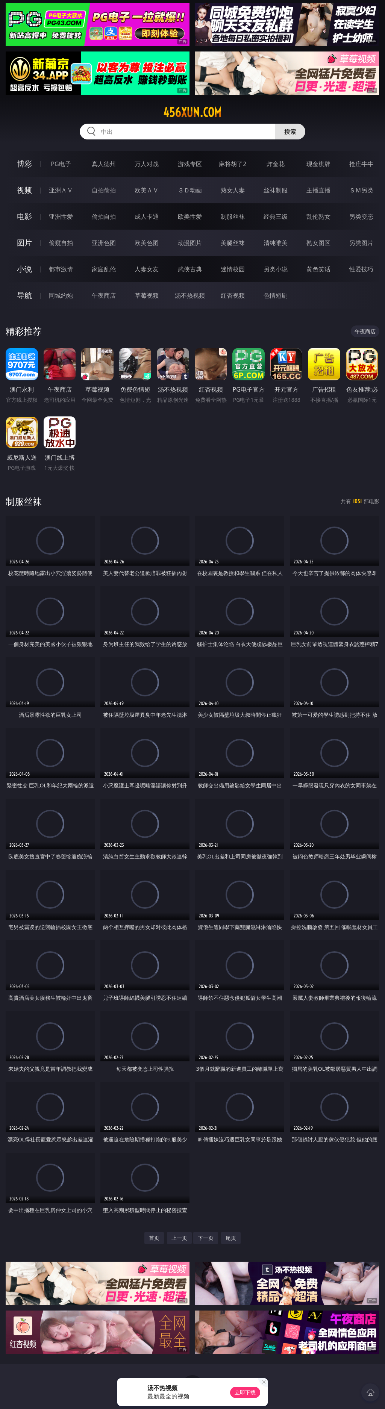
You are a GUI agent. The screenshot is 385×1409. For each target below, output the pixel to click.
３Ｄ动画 (190, 190)
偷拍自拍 (104, 216)
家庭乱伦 (104, 269)
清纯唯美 (276, 243)
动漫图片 (190, 243)
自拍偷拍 (104, 190)
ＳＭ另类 (361, 190)
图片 (24, 243)
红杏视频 (233, 295)
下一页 (206, 1237)
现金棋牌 (318, 164)
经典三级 (276, 216)
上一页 (179, 1237)
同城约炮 (61, 295)
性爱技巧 (361, 269)
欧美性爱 (190, 216)
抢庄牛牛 (361, 164)
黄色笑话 (318, 269)
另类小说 (276, 269)
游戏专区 (190, 164)
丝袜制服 (276, 190)
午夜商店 (104, 295)
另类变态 (361, 216)
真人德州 (104, 164)
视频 (24, 190)
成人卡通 (147, 216)
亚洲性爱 (61, 216)
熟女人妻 (233, 190)
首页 (154, 1237)
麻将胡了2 (232, 164)
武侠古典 (190, 269)
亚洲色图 (104, 243)
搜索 (290, 131)
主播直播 (318, 190)
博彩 (24, 164)
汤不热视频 (190, 295)
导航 (24, 295)
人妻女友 (147, 269)
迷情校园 (233, 269)
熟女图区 (318, 243)
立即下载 (245, 1392)
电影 (24, 216)
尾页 (231, 1237)
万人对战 (147, 164)
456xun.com (192, 112)
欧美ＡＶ (147, 190)
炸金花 (276, 164)
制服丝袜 (233, 216)
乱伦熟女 (318, 216)
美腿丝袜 (233, 243)
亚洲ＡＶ (61, 190)
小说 (24, 269)
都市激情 (61, 269)
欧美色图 (147, 243)
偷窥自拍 (61, 243)
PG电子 (61, 164)
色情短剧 (276, 295)
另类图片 (361, 243)
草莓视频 (147, 295)
